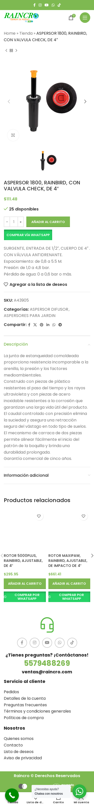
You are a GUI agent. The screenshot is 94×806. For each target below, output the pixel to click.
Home (10, 33)
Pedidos (11, 692)
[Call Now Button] (12, 795)
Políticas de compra (24, 718)
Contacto (13, 745)
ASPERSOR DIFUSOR (49, 309)
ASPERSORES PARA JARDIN (29, 315)
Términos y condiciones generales (37, 711)
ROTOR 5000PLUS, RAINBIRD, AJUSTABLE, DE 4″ (23, 560)
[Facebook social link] (34, 5)
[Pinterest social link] (41, 324)
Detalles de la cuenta (25, 698)
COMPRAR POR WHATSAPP (27, 597)
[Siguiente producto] (16, 50)
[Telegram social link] (60, 324)
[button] (28, 235)
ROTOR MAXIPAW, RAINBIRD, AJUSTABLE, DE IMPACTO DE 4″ (67, 560)
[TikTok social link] (59, 5)
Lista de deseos (19, 752)
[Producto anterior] (6, 50)
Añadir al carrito (48, 221)
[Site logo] (21, 17)
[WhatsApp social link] (53, 5)
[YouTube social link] (46, 5)
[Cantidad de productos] (14, 222)
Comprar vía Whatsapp (28, 234)
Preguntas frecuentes (25, 705)
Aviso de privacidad (23, 758)
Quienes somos (19, 738)
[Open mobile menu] (85, 18)
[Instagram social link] (40, 5)
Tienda (26, 33)
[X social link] (35, 324)
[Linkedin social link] (48, 324)
